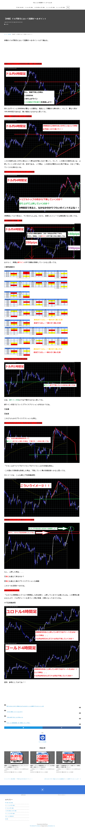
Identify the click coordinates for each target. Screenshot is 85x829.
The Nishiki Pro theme (35, 825)
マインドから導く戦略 (10, 813)
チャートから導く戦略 (10, 805)
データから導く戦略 (9, 808)
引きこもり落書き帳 (9, 816)
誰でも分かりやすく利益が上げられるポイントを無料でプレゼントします (25, 706)
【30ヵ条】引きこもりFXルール (15, 717)
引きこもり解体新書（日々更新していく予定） (18, 722)
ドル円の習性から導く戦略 (10, 810)
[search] (68, 7)
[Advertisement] (41, 52)
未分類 (6, 24)
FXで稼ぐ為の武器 (9, 802)
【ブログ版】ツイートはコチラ (15, 711)
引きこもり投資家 (42, 741)
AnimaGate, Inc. (51, 825)
